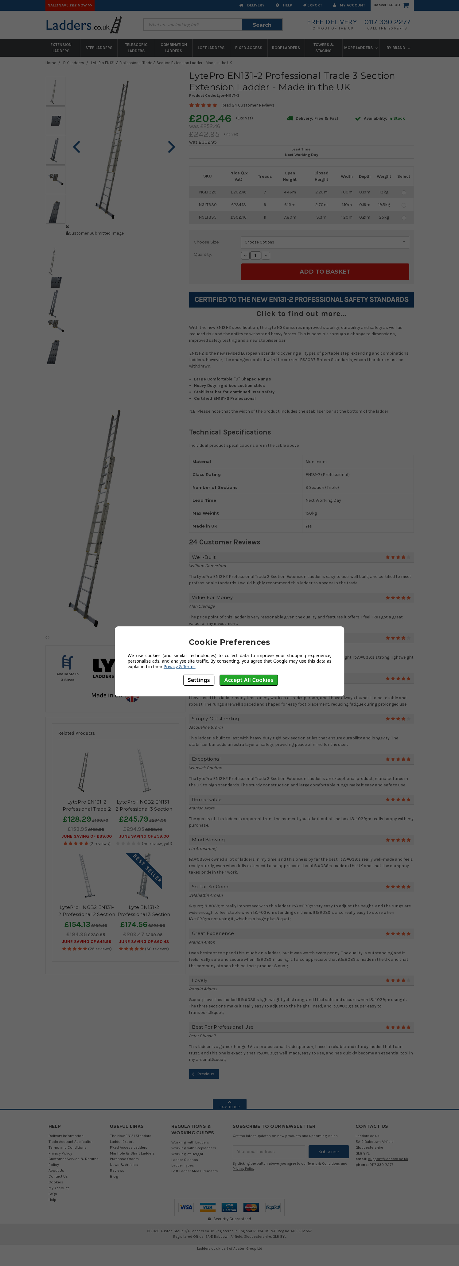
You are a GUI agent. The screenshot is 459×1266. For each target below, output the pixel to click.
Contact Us (58, 1176)
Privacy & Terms (180, 666)
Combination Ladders (174, 47)
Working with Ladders (190, 1142)
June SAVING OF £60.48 (144, 941)
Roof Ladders (286, 47)
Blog (114, 1176)
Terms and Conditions (68, 1147)
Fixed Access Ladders (128, 1147)
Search (262, 25)
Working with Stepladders (193, 1148)
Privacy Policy (60, 1153)
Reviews (117, 1170)
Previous (202, 1074)
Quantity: (203, 254)
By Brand (398, 47)
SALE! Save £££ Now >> (70, 5)
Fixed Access (248, 47)
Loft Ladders (211, 47)
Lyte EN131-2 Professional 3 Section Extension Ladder (144, 914)
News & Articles (124, 1164)
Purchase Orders (124, 1158)
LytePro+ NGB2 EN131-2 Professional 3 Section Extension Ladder (143, 809)
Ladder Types (182, 1165)
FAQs (53, 1193)
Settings (199, 680)
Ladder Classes (184, 1159)
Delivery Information (66, 1135)
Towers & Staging (323, 47)
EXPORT (312, 5)
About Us (56, 1170)
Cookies (56, 1182)
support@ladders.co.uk (388, 1158)
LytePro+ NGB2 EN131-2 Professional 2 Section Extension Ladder (86, 914)
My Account (349, 5)
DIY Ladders (73, 62)
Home (50, 62)
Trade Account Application (71, 1141)
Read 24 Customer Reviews (247, 105)
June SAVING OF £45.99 (86, 941)
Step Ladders (98, 47)
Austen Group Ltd (247, 1248)
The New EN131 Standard (130, 1135)
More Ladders (361, 47)
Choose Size (206, 242)
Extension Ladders (61, 47)
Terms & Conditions (324, 1164)
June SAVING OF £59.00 (144, 836)
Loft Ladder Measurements (194, 1171)
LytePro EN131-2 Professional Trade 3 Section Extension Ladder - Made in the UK (161, 62)
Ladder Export (122, 1141)
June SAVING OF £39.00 (87, 836)
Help (284, 5)
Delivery (252, 5)
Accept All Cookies (249, 680)
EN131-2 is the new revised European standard (234, 353)
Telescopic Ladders (136, 47)
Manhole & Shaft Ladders (132, 1153)
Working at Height (187, 1153)
